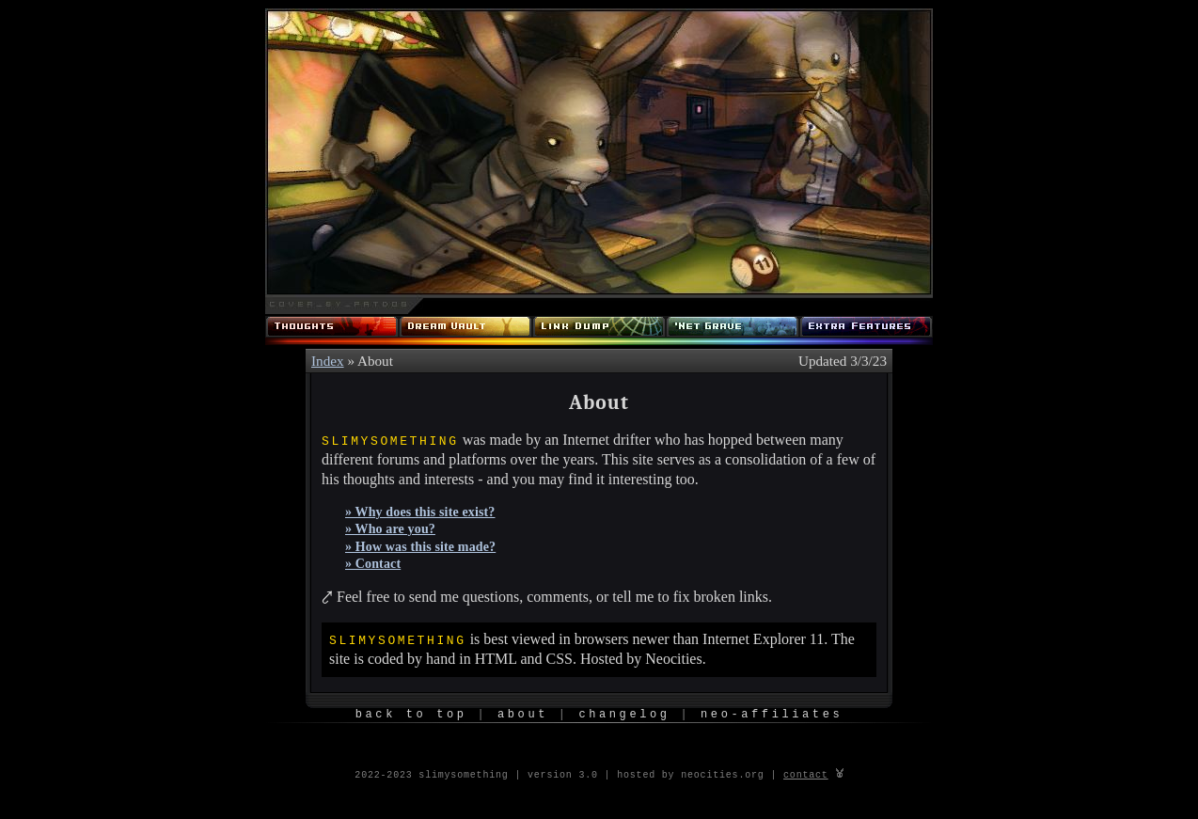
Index (327, 361)
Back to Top (411, 714)
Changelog (624, 714)
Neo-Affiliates (772, 714)
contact (805, 773)
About (522, 714)
